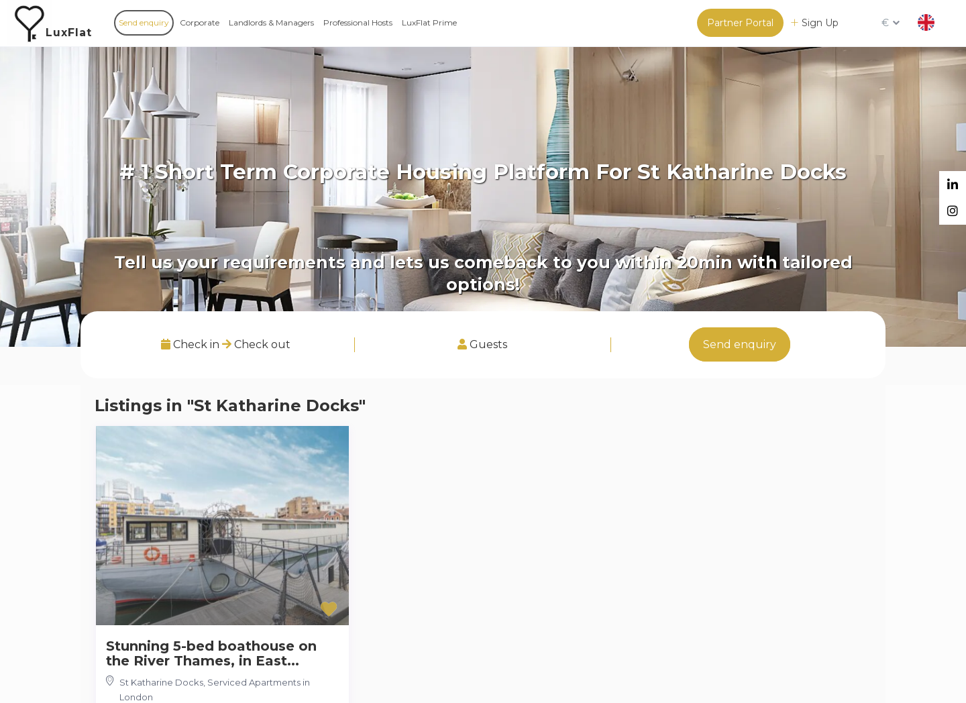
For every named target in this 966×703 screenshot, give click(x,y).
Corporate (199, 22)
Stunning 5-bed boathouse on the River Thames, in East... (211, 653)
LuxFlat (69, 32)
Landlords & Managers (271, 22)
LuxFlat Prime (429, 22)
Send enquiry (144, 22)
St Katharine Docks (161, 682)
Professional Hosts (357, 22)
